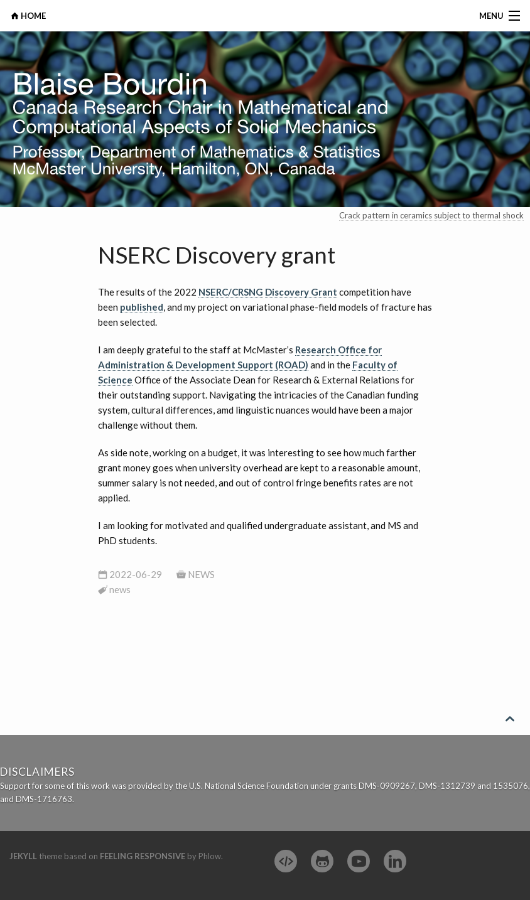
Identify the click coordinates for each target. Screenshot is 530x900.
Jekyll (23, 856)
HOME (32, 16)
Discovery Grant (301, 291)
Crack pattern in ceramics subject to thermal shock (431, 215)
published (141, 307)
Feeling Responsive (142, 856)
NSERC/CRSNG (230, 291)
